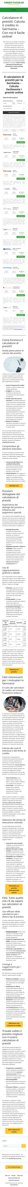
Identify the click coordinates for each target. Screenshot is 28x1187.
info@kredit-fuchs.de (15, 1158)
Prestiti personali (11, 932)
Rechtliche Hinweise (14, 1180)
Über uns (7, 1175)
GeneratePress (14, 1184)
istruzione (14, 954)
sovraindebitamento (12, 1007)
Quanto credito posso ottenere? (12, 802)
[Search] (24, 1146)
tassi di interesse (20, 764)
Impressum (20, 1175)
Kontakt (13, 1175)
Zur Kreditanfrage (14, 1167)
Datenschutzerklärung (14, 1178)
